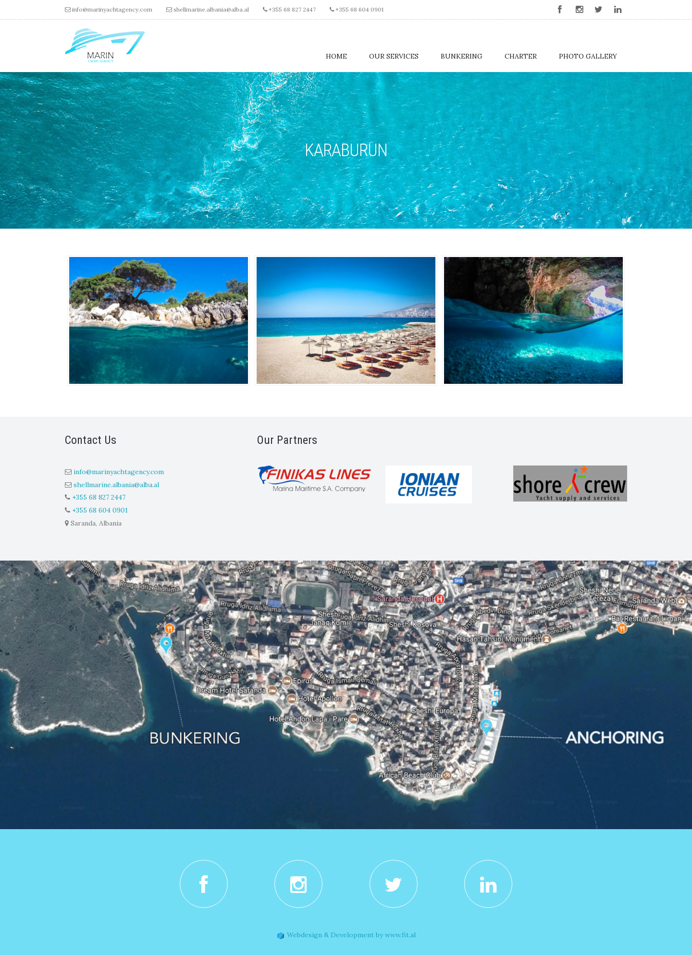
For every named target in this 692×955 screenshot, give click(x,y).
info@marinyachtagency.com (112, 9)
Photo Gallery (588, 56)
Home (336, 56)
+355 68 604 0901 (356, 9)
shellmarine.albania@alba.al (211, 9)
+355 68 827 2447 (289, 9)
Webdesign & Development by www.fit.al (346, 935)
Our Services (394, 56)
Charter (521, 56)
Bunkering (461, 56)
